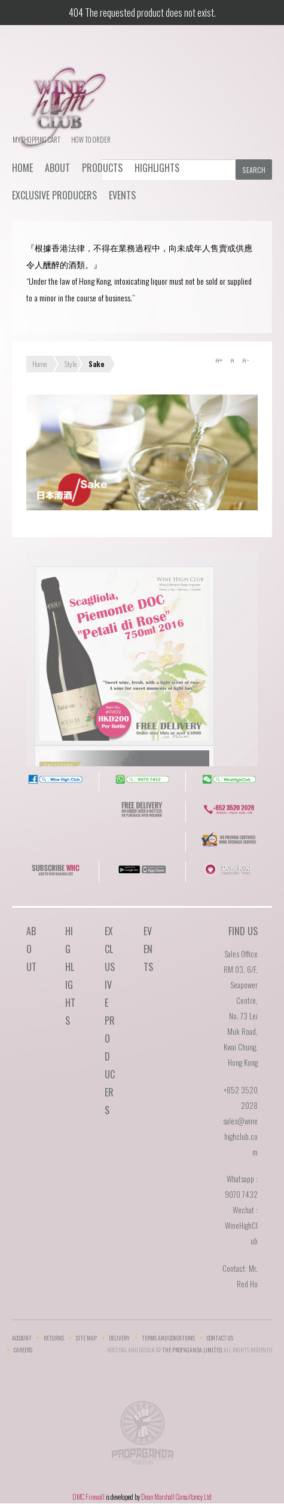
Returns (54, 1337)
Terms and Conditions (168, 1337)
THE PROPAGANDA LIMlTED (192, 1349)
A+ (218, 360)
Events (122, 195)
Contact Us (220, 1337)
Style (71, 364)
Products (102, 168)
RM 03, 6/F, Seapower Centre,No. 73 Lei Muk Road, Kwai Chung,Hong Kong (241, 1015)
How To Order (91, 139)
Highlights (157, 168)
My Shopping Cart (36, 139)
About (57, 168)
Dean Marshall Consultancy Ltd (176, 1497)
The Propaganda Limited (142, 1436)
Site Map (86, 1337)
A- (245, 360)
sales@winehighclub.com (240, 1136)
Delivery (119, 1337)
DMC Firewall (88, 1497)
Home (22, 168)
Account (22, 1337)
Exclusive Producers (54, 195)
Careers (23, 1349)
